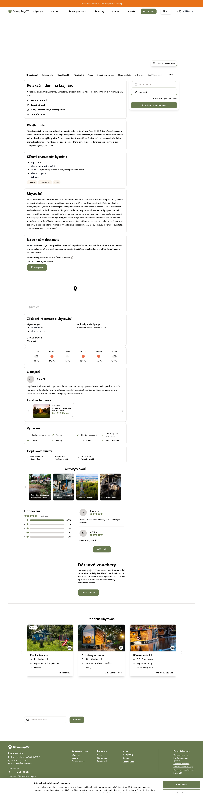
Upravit (181, 780)
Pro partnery (148, 11)
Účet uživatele (129, 762)
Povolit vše (181, 772)
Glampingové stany (77, 11)
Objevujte (38, 11)
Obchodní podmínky (181, 763)
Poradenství (102, 761)
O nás (125, 751)
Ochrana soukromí (34, 727)
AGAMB (115, 11)
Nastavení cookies (180, 755)
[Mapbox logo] (33, 307)
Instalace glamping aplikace (180, 759)
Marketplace (102, 758)
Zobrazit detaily (41, 788)
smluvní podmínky (48, 727)
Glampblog (99, 11)
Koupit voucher (88, 592)
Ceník (99, 755)
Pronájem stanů (78, 761)
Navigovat (37, 267)
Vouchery (55, 11)
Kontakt (131, 11)
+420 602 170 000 (17, 760)
